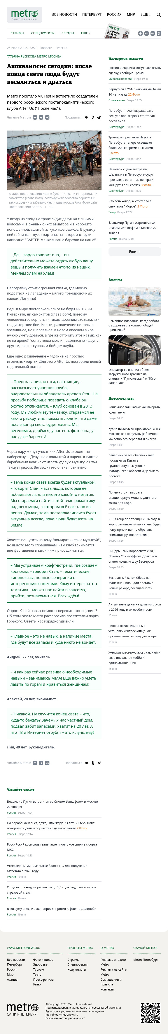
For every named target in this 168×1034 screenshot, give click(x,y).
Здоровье (40, 964)
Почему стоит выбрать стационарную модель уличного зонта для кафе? (132, 497)
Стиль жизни (116, 100)
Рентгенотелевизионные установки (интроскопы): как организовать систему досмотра (132, 631)
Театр (112, 212)
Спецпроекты (42, 33)
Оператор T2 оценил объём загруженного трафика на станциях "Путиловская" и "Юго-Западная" (132, 376)
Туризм (38, 969)
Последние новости (125, 59)
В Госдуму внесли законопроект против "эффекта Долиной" (51, 909)
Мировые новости (120, 79)
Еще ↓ (145, 14)
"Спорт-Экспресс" (74, 1018)
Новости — (48, 48)
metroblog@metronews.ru (62, 1015)
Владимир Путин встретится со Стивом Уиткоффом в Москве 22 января (132, 227)
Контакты (107, 989)
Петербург (92, 14)
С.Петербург (116, 127)
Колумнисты (77, 969)
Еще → (134, 251)
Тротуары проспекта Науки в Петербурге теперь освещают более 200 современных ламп (130, 142)
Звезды (67, 33)
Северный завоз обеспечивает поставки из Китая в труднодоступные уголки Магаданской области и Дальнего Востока (133, 465)
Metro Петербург (145, 959)
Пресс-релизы (43, 979)
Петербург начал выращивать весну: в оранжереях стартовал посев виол (131, 115)
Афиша (12, 979)
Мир (131, 14)
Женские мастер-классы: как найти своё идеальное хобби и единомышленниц (134, 657)
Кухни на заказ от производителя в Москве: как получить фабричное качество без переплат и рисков (134, 433)
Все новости (64, 14)
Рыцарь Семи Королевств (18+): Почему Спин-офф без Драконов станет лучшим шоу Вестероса (132, 556)
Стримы (17, 33)
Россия (114, 14)
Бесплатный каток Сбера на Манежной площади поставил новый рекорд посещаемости (130, 582)
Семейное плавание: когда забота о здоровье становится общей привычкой (133, 325)
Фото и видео (43, 959)
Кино (37, 984)
